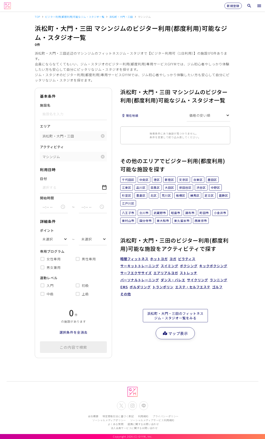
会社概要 (93, 416)
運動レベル (49, 277)
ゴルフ (217, 286)
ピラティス (186, 258)
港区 (157, 180)
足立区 (209, 195)
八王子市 (128, 213)
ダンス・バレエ (173, 279)
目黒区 (155, 187)
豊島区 (141, 195)
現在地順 (130, 115)
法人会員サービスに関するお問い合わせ (134, 428)
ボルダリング (140, 286)
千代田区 (128, 180)
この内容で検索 (73, 347)
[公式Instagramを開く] (132, 405)
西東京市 (201, 221)
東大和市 (163, 221)
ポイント (47, 230)
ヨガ (172, 258)
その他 (125, 293)
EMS (124, 286)
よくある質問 (116, 424)
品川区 (141, 187)
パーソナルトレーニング (139, 279)
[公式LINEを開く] (143, 405)
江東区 (126, 187)
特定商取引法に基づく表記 (118, 416)
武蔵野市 (160, 213)
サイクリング (197, 279)
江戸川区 (128, 203)
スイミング (169, 265)
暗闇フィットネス (134, 258)
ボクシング (189, 265)
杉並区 (126, 195)
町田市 (204, 213)
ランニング (218, 279)
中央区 (144, 180)
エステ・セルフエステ (192, 286)
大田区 (169, 187)
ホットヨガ (159, 258)
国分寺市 (145, 221)
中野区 (215, 187)
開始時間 (47, 197)
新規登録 (233, 6)
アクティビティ (52, 146)
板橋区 (180, 195)
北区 (154, 195)
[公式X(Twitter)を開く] (121, 405)
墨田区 (212, 180)
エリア (45, 126)
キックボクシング (213, 265)
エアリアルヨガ (165, 272)
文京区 (183, 180)
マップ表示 (175, 333)
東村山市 (128, 221)
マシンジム (51, 156)
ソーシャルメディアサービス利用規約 (152, 420)
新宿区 (169, 180)
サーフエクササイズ (136, 272)
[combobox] (54, 239)
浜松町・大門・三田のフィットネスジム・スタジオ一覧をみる (175, 315)
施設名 (45, 105)
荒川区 (166, 195)
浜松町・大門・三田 (58, 136)
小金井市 (220, 213)
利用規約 (143, 416)
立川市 (144, 213)
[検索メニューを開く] (249, 5)
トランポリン (162, 286)
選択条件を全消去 (73, 332)
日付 (43, 178)
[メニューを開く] (259, 5)
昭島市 (175, 213)
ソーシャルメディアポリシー (109, 420)
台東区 (198, 180)
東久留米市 (182, 221)
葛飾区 (223, 195)
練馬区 (195, 195)
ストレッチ (188, 272)
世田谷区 (185, 187)
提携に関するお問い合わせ (143, 424)
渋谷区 (201, 187)
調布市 (190, 213)
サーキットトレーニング (139, 265)
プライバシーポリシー (166, 416)
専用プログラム (52, 251)
